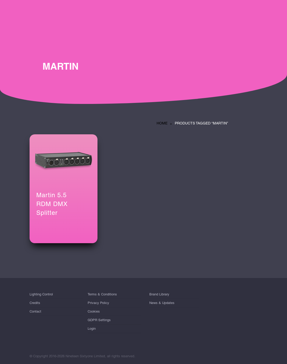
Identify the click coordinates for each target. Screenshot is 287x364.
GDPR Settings (99, 320)
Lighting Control (41, 295)
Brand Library (159, 295)
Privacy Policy (98, 303)
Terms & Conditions (102, 295)
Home (162, 123)
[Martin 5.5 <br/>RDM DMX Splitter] (63, 160)
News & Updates (161, 303)
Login (92, 328)
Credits (35, 303)
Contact (35, 311)
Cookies (94, 311)
